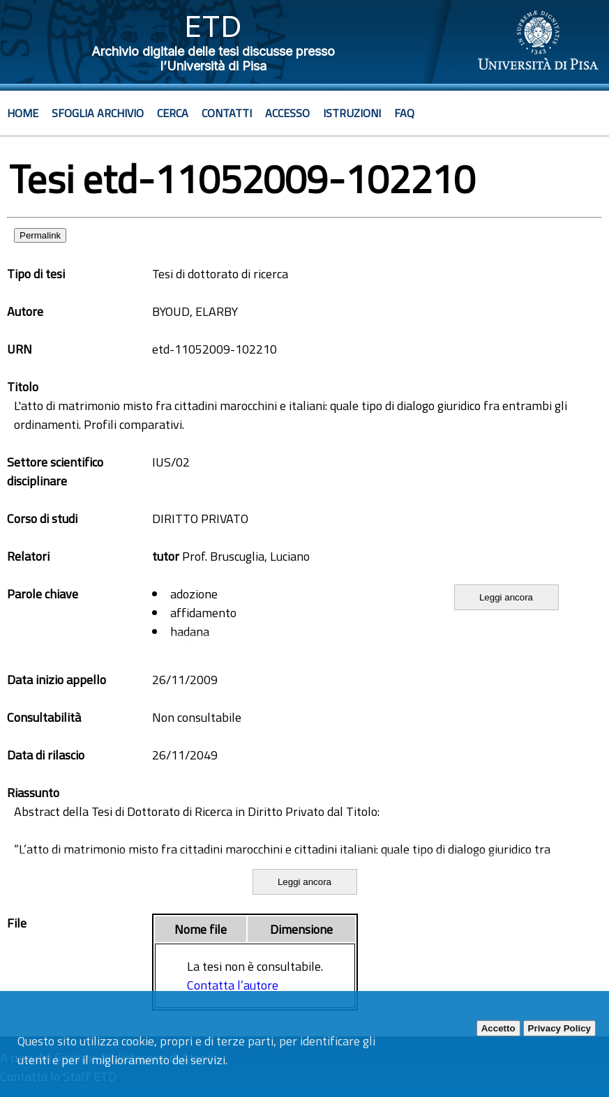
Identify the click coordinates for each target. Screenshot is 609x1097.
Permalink (40, 235)
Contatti (227, 113)
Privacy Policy (559, 1028)
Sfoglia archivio (98, 113)
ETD (213, 26)
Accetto (498, 1028)
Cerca (172, 113)
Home (22, 113)
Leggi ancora (506, 597)
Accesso (287, 113)
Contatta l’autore (232, 985)
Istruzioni (352, 113)
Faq (404, 113)
